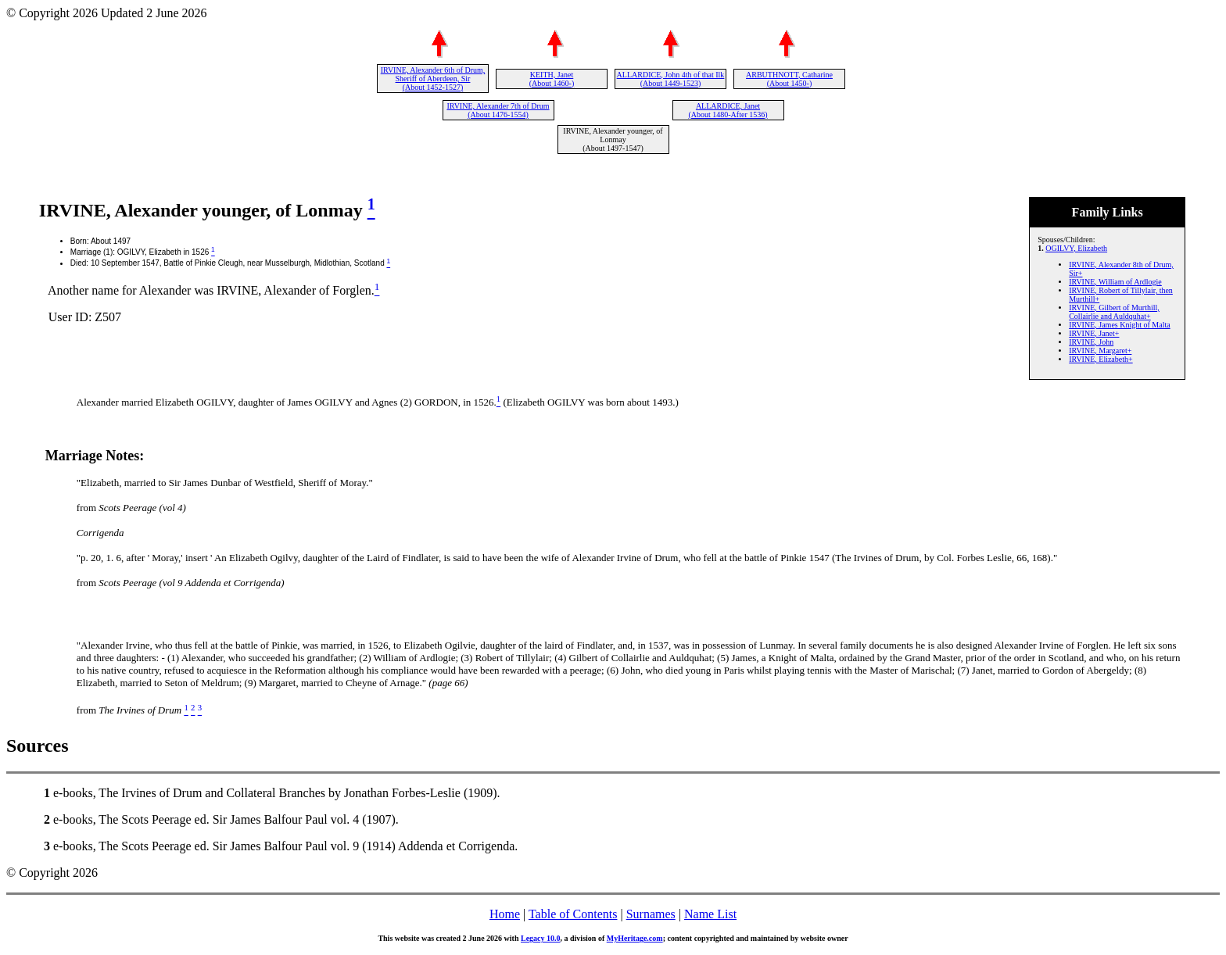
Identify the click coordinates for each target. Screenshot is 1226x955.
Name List (710, 914)
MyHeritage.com (635, 938)
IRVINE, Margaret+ (1100, 350)
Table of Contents (573, 914)
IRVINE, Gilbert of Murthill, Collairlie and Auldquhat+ (1114, 311)
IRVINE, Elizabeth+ (1100, 359)
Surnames (651, 914)
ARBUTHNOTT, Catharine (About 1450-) (789, 79)
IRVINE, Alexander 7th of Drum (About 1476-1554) (497, 110)
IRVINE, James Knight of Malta (1119, 324)
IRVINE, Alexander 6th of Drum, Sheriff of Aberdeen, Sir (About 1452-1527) (433, 78)
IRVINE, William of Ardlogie (1115, 281)
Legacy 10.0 (541, 938)
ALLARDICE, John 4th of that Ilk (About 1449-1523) (671, 79)
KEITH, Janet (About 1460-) (552, 79)
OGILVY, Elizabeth (1076, 248)
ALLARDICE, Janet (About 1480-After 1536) (727, 110)
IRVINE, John (1091, 342)
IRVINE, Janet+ (1094, 333)
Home (504, 914)
